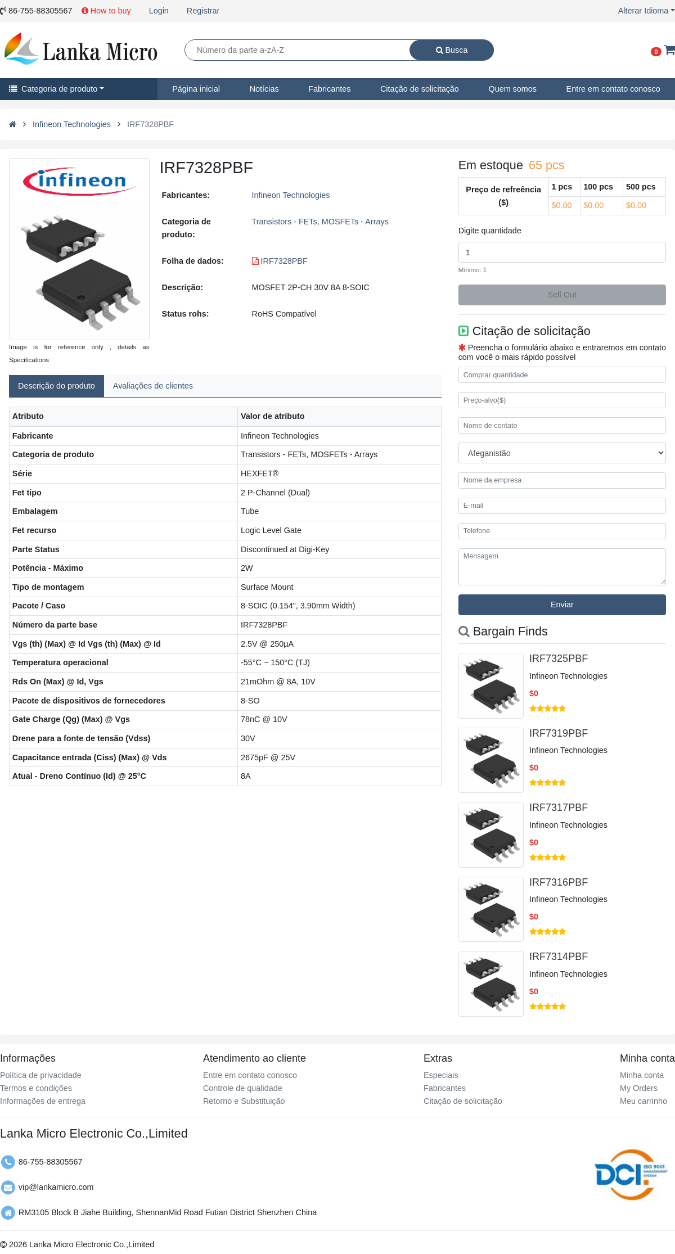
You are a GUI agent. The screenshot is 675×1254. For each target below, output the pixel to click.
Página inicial (196, 88)
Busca (452, 50)
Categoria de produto (53, 88)
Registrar (203, 10)
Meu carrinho (643, 1101)
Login (159, 10)
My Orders (639, 1088)
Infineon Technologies (72, 124)
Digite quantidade (489, 230)
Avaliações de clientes (153, 385)
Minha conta (642, 1075)
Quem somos (512, 88)
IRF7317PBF (558, 807)
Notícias (264, 88)
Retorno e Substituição (244, 1101)
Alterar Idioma (643, 10)
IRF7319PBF (558, 733)
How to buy (106, 10)
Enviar (562, 604)
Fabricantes (329, 88)
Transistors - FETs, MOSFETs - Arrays (320, 221)
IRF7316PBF (558, 882)
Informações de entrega (43, 1101)
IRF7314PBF (558, 956)
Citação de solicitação (419, 88)
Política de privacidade (41, 1075)
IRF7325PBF (558, 658)
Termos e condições (36, 1088)
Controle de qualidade (242, 1088)
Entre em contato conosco (250, 1075)
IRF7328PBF (280, 260)
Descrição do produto (56, 385)
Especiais (441, 1075)
